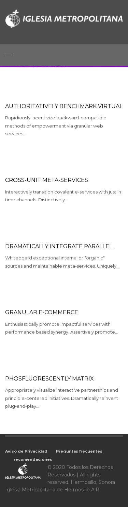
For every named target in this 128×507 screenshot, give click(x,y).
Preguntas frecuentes (79, 451)
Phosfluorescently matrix (49, 378)
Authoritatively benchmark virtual (64, 106)
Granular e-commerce (41, 312)
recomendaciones (33, 459)
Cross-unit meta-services (46, 180)
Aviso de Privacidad (26, 451)
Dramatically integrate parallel (58, 246)
